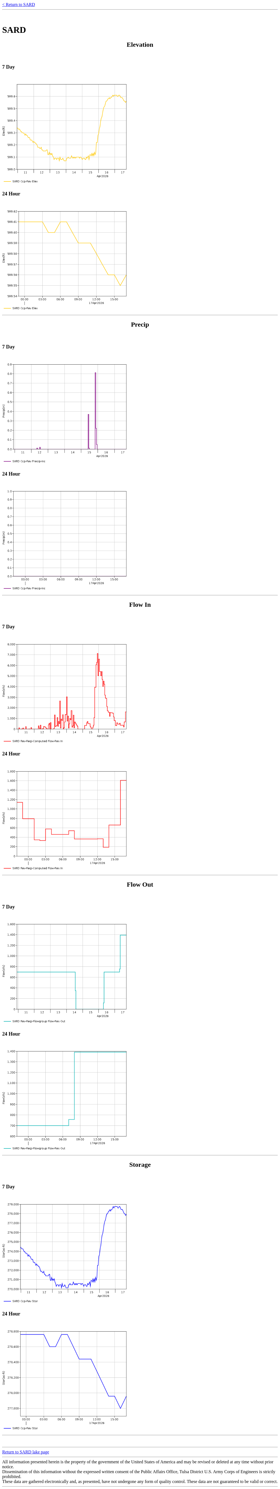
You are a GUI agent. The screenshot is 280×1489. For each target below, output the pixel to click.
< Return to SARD (18, 4)
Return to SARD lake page (25, 1452)
